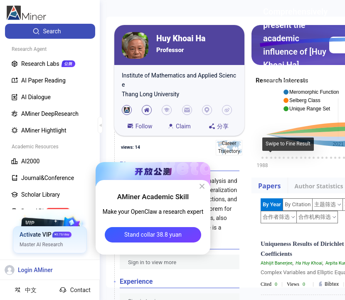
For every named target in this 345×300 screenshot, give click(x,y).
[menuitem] (50, 31)
